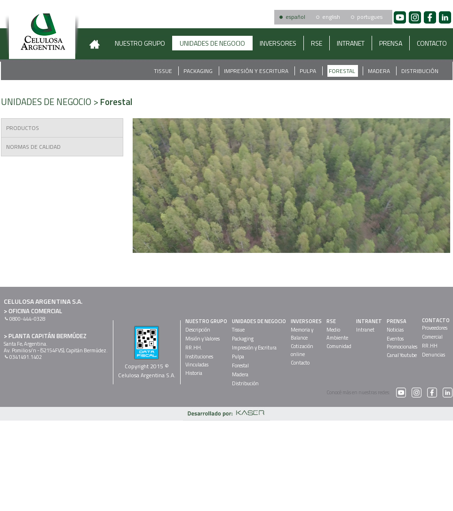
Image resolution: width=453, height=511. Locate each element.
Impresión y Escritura (257, 70)
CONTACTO (436, 320)
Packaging (198, 70)
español (295, 16)
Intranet (365, 329)
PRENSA (390, 43)
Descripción (197, 329)
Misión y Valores (202, 338)
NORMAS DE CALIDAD (33, 146)
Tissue (164, 70)
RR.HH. (193, 347)
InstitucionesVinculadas (199, 360)
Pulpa (309, 70)
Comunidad (338, 346)
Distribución (419, 70)
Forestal (343, 70)
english (331, 16)
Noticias (395, 329)
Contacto (300, 362)
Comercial (432, 337)
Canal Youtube (402, 355)
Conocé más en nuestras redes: (366, 392)
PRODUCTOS (22, 127)
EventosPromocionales (402, 342)
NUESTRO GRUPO (140, 43)
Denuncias (433, 354)
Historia (193, 373)
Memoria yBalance (302, 333)
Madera (379, 70)
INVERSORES (278, 43)
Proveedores (434, 328)
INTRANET (351, 43)
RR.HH (429, 345)
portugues (369, 16)
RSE (316, 43)
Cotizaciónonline (302, 350)
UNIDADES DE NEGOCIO (212, 43)
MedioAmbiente (337, 333)
